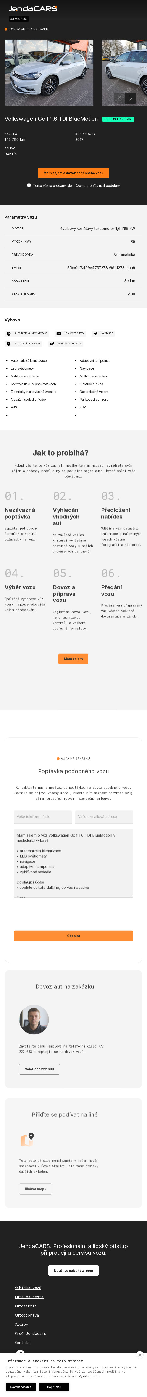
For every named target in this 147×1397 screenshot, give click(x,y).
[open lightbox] (49, 73)
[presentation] (48, 926)
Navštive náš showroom (73, 1270)
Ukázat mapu (35, 1203)
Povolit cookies (20, 1387)
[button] (130, 98)
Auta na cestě (29, 1296)
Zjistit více (89, 1376)
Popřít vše (54, 1387)
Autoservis (26, 1306)
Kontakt (22, 1342)
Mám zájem (73, 669)
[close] (140, 1355)
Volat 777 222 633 (39, 1079)
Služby (21, 1324)
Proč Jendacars (30, 1333)
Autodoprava (27, 1315)
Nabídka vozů (28, 1287)
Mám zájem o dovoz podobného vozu (73, 173)
